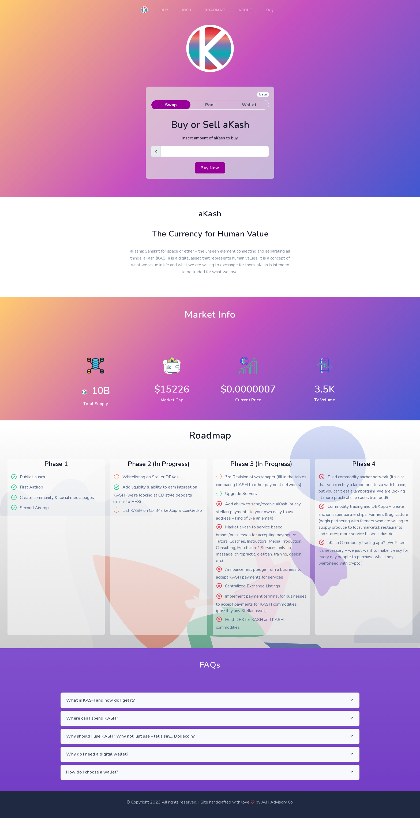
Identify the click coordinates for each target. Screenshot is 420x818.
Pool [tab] (210, 105)
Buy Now (210, 168)
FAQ (269, 10)
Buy (164, 10)
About (245, 10)
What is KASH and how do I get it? (100, 700)
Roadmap (215, 10)
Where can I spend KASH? (92, 718)
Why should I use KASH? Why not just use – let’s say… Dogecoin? (130, 736)
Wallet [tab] (249, 105)
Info (186, 10)
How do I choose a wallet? (92, 772)
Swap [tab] (171, 105)
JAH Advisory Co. (277, 802)
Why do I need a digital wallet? (97, 754)
